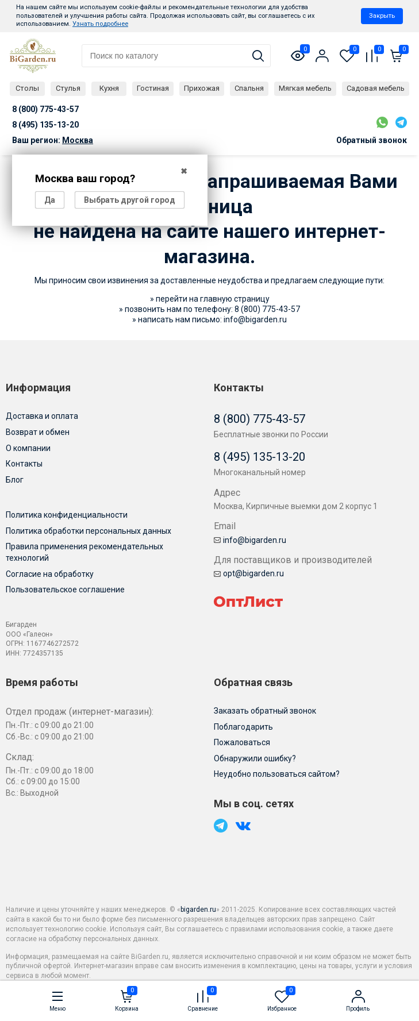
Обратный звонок (371, 140)
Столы (27, 88)
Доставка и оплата (42, 416)
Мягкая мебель (305, 88)
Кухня (109, 88)
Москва (77, 140)
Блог (15, 479)
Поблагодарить (243, 726)
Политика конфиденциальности (67, 514)
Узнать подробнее (100, 24)
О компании (28, 448)
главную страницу (235, 298)
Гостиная (153, 88)
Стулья (68, 88)
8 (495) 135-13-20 (259, 457)
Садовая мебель (376, 88)
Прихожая (202, 88)
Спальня (249, 88)
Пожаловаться (242, 742)
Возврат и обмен (38, 432)
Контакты (24, 463)
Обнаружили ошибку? (255, 758)
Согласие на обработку (50, 574)
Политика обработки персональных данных (88, 530)
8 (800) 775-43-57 (267, 309)
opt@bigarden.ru (249, 573)
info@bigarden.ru (255, 319)
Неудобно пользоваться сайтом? (277, 774)
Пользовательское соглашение (65, 589)
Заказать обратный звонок (265, 710)
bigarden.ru (198, 910)
